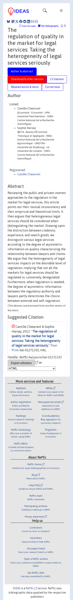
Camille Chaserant (28, 174)
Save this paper (29, 26)
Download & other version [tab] (27, 79)
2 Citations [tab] (57, 79)
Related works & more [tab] (25, 87)
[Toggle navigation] (44, 11)
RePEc (31, 588)
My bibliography (48, 25)
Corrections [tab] (52, 87)
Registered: (18, 170)
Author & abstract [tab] (22, 71)
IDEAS (17, 588)
